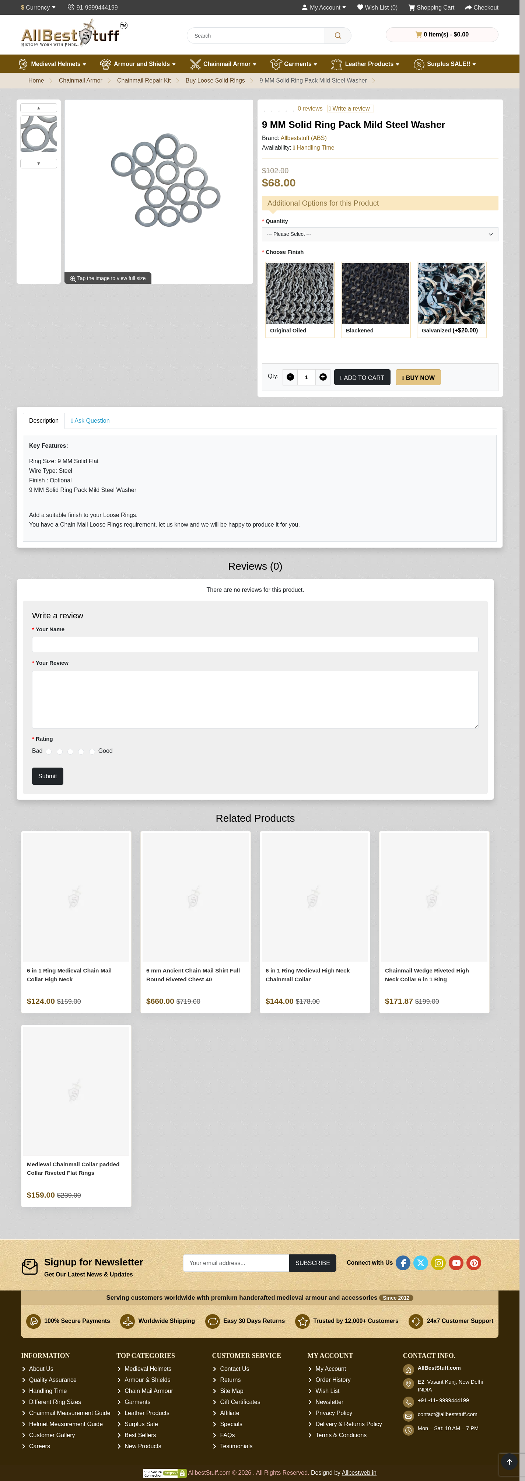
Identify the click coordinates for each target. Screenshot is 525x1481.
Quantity (277, 221)
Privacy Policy (334, 1413)
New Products (143, 1446)
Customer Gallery (52, 1435)
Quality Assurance (53, 1380)
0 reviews (310, 108)
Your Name (50, 629)
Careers (39, 1446)
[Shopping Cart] (432, 7)
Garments (294, 64)
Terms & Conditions (341, 1435)
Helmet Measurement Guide (66, 1424)
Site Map (231, 1391)
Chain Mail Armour (149, 1391)
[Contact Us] (92, 7)
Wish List (328, 1391)
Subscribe (312, 1263)
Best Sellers (140, 1435)
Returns (230, 1380)
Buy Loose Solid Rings (215, 80)
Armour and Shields (137, 64)
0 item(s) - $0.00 (442, 34)
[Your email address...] (236, 1263)
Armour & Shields (148, 1380)
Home (36, 80)
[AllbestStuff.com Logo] (74, 32)
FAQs (227, 1435)
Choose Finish (285, 252)
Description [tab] (44, 421)
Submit (47, 776)
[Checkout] (481, 7)
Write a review (349, 108)
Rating (44, 739)
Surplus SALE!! (444, 64)
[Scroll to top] (509, 1461)
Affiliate (229, 1413)
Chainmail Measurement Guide (70, 1413)
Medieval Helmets (52, 64)
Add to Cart (362, 377)
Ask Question (90, 421)
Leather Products (364, 64)
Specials (231, 1424)
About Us (41, 1369)
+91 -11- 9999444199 (443, 1401)
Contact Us (234, 1369)
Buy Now (418, 377)
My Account (331, 1369)
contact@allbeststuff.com (447, 1415)
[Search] (338, 35)
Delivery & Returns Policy (349, 1424)
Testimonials (236, 1446)
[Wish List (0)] (377, 7)
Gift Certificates (240, 1402)
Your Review (52, 663)
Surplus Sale (141, 1424)
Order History (333, 1380)
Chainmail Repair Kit (144, 80)
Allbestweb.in (359, 1473)
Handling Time (48, 1391)
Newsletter (330, 1402)
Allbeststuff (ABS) (304, 138)
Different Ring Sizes (55, 1402)
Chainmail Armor (223, 64)
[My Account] (324, 7)
